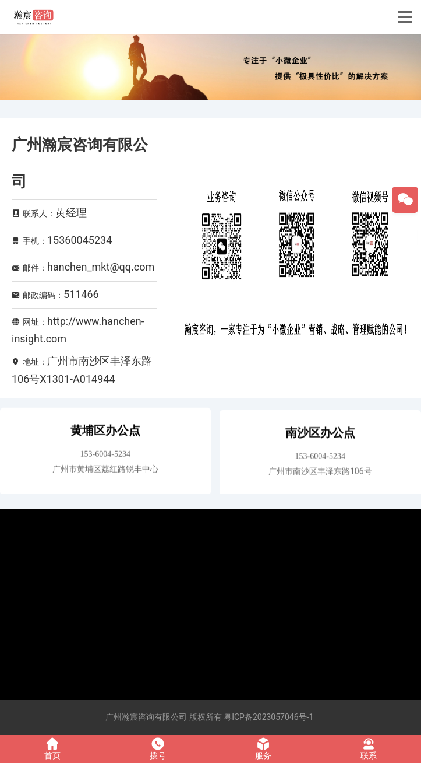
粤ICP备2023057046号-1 (268, 717)
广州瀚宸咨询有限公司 (146, 717)
